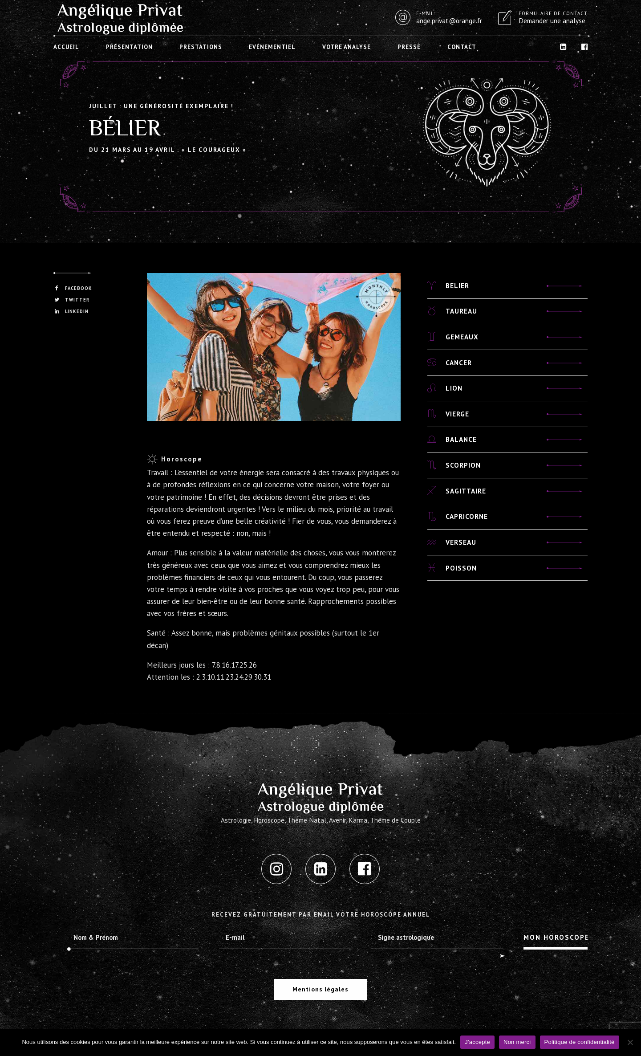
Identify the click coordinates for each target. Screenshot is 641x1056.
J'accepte (477, 1042)
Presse (409, 47)
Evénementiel (272, 47)
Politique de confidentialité (579, 1042)
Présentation (129, 47)
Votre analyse (346, 47)
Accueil (66, 47)
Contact (461, 47)
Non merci (517, 1042)
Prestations (200, 47)
